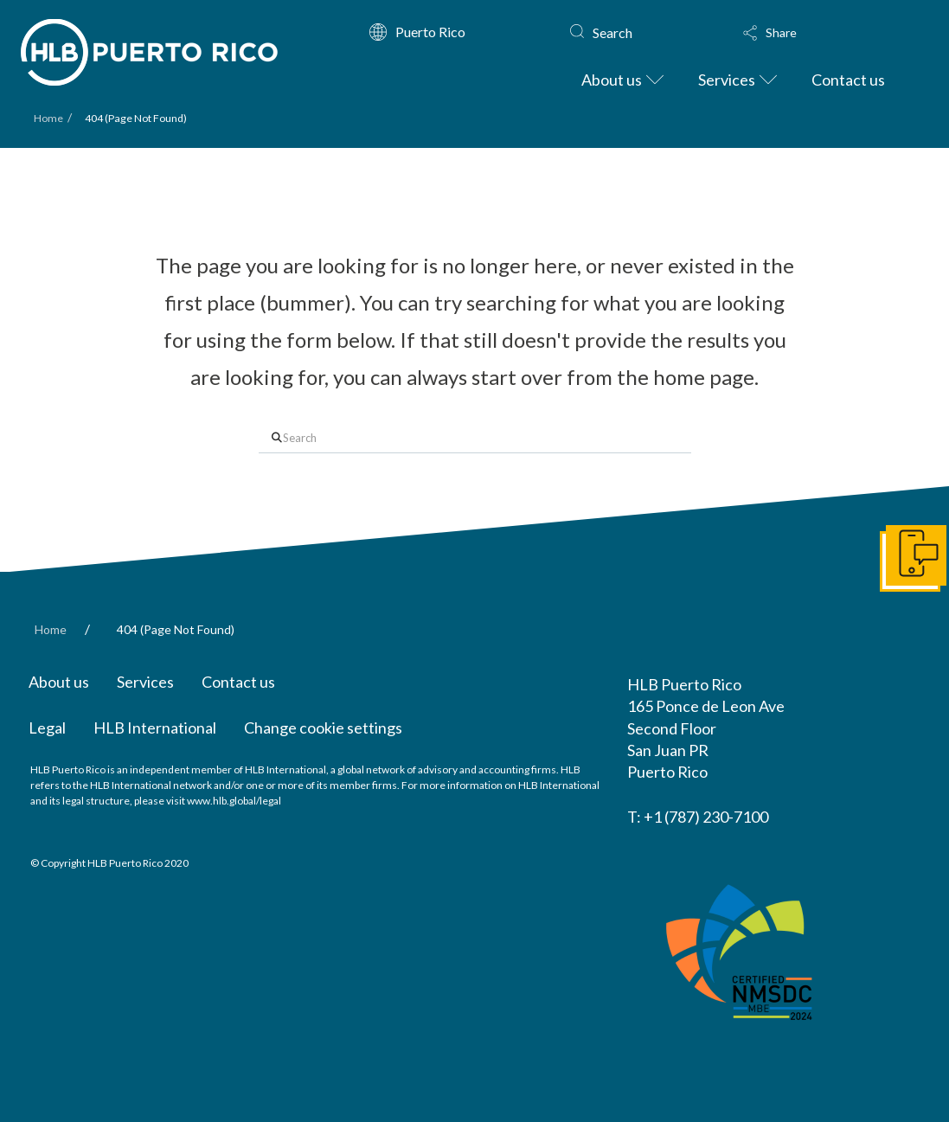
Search (612, 32)
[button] (816, 33)
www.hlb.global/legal (234, 800)
